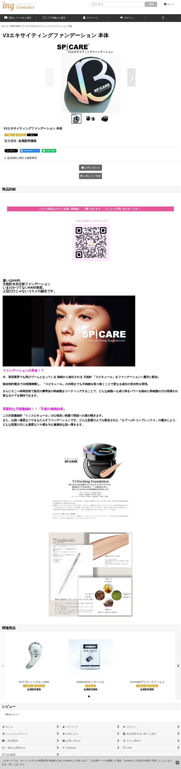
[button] (163, 18)
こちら (21, 764)
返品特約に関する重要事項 (20, 158)
